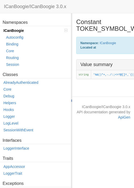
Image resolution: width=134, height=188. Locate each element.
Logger (9, 116)
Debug (8, 96)
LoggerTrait (12, 173)
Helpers (9, 103)
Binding (12, 44)
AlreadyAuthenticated (20, 82)
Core (10, 51)
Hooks (8, 110)
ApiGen (124, 117)
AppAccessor (14, 166)
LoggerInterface (16, 148)
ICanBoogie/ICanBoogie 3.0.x (35, 6)
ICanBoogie (35, 30)
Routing (12, 58)
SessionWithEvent (18, 130)
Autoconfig (14, 37)
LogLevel (10, 123)
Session (12, 64)
